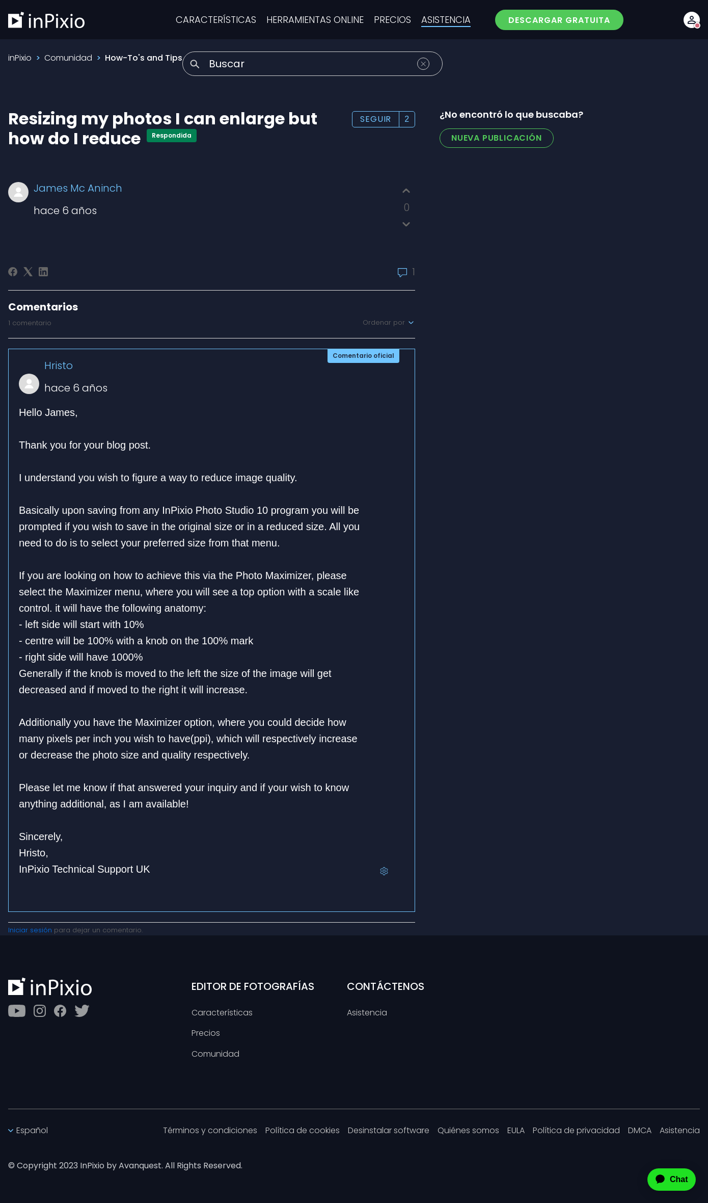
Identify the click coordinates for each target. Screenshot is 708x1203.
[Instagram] (40, 1011)
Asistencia (367, 1013)
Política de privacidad (576, 1131)
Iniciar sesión (30, 930)
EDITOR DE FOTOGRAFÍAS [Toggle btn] (253, 986)
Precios (206, 1033)
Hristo (58, 365)
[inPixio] (46, 20)
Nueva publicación (496, 138)
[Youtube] (16, 1011)
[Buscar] (312, 63)
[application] (662, 1179)
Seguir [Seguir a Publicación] (375, 119)
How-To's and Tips (143, 58)
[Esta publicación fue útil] (406, 191)
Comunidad (68, 58)
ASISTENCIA (446, 20)
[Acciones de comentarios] (384, 871)
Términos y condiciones (210, 1131)
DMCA (639, 1131)
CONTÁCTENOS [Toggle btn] (385, 986)
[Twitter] (82, 1011)
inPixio (20, 58)
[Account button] (692, 20)
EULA (516, 1131)
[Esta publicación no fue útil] (406, 224)
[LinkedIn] (43, 271)
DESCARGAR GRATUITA (559, 20)
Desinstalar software (388, 1131)
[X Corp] (28, 271)
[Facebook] (12, 271)
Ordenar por (389, 323)
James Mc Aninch (78, 188)
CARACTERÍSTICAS (216, 20)
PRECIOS (392, 20)
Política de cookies (302, 1131)
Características (222, 1013)
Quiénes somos (468, 1131)
